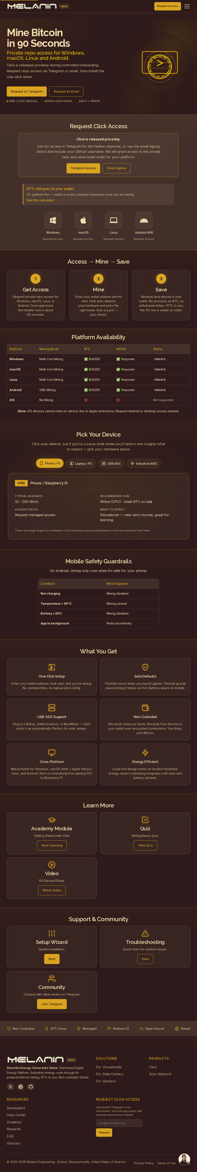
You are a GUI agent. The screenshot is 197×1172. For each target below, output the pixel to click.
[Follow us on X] (10, 1087)
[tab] (50, 463)
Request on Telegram (27, 92)
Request (104, 1132)
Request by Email (66, 92)
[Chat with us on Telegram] (184, 1159)
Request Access (167, 6)
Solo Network (160, 1074)
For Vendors (106, 1081)
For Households (109, 1067)
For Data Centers (109, 1074)
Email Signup (116, 168)
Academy (14, 1122)
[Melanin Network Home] (38, 6)
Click (153, 1067)
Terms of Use (166, 1163)
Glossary (14, 1143)
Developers (16, 1108)
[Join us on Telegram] (20, 1087)
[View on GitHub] (31, 1087)
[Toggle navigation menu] (187, 6)
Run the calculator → (42, 200)
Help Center (16, 1115)
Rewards (14, 1129)
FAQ (10, 1136)
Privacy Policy (144, 1163)
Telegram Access (83, 168)
